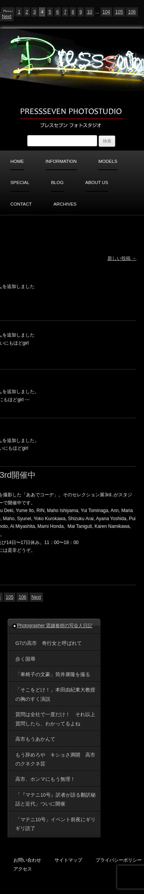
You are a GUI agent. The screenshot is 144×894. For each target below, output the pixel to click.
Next (7, 16)
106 (132, 12)
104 (106, 12)
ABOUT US (96, 182)
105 (119, 12)
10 (89, 12)
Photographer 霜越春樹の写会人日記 (54, 625)
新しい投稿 (122, 258)
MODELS (108, 161)
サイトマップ (68, 859)
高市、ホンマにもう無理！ (45, 779)
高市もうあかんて (37, 739)
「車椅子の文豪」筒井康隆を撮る (52, 674)
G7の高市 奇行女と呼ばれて (48, 643)
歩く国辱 (25, 659)
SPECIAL (20, 182)
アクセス (22, 868)
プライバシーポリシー (119, 859)
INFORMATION (61, 161)
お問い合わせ (27, 859)
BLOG (57, 182)
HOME (17, 161)
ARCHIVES (64, 203)
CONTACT (21, 203)
